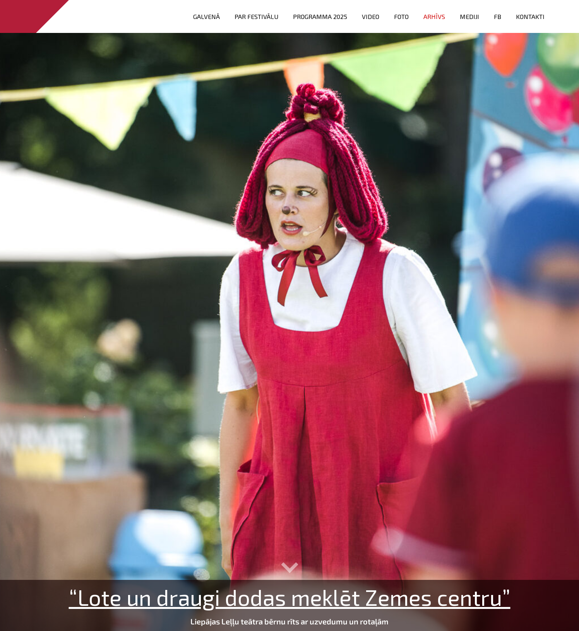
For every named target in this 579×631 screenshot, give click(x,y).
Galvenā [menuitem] (206, 16)
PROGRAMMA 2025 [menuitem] (320, 16)
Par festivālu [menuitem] (256, 16)
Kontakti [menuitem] (530, 16)
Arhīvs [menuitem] (434, 16)
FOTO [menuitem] (401, 16)
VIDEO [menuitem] (370, 16)
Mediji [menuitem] (469, 16)
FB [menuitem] (497, 16)
